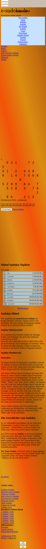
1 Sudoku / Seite (7, 512)
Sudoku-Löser (6, 507)
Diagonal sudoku (7, 501)
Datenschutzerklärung (9, 532)
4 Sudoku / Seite (7, 518)
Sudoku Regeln (7, 529)
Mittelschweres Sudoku (10, 492)
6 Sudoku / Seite (7, 523)
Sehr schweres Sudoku (10, 496)
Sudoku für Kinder (8, 505)
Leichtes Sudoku (7, 490)
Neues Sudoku (18, 209)
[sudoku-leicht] (3, 162)
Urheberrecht (6, 536)
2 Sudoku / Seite (7, 514)
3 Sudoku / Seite (7, 516)
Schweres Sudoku (8, 494)
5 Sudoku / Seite (7, 521)
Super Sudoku (6, 503)
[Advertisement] (23, 84)
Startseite (4, 527)
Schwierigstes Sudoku (9, 499)
